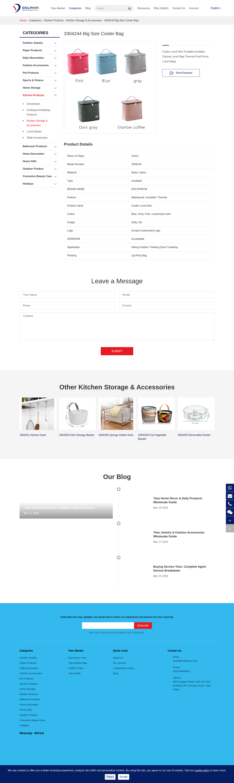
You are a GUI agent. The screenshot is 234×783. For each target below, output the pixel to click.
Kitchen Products (54, 20)
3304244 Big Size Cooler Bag (121, 20)
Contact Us (178, 8)
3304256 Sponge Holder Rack (115, 435)
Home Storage (39, 87)
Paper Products (39, 50)
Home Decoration (39, 153)
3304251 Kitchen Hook (33, 435)
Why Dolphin (161, 8)
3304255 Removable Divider (194, 435)
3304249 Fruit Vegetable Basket (152, 437)
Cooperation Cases (123, 668)
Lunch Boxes (34, 131)
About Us (118, 657)
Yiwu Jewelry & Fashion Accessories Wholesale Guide (178, 534)
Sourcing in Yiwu (77, 657)
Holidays (39, 183)
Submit (117, 351)
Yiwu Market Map (77, 663)
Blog (88, 8)
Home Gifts (39, 161)
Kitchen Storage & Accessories (84, 20)
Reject (110, 776)
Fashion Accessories (39, 65)
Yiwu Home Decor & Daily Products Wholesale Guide (177, 500)
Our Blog (117, 476)
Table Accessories (37, 137)
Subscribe (143, 625)
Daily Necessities (39, 58)
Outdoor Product (39, 168)
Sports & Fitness (39, 80)
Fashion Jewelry (39, 43)
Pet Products (39, 72)
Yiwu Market (58, 8)
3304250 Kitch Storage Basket (76, 435)
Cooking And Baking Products (38, 112)
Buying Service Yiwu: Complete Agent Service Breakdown (179, 568)
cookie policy (202, 770)
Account (194, 8)
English (215, 8)
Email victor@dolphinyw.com (185, 658)
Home (23, 20)
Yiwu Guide (74, 673)
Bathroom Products (39, 146)
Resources (143, 8)
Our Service (119, 663)
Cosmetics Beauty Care (39, 176)
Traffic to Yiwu (75, 668)
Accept (124, 776)
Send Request (181, 73)
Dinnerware (33, 103)
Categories (75, 8)
